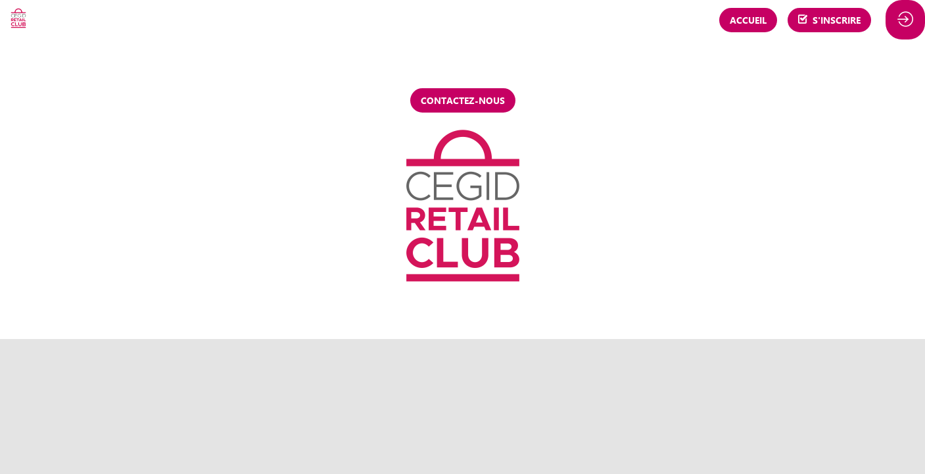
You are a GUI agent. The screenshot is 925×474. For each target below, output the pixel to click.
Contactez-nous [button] (463, 100)
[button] (748, 20)
